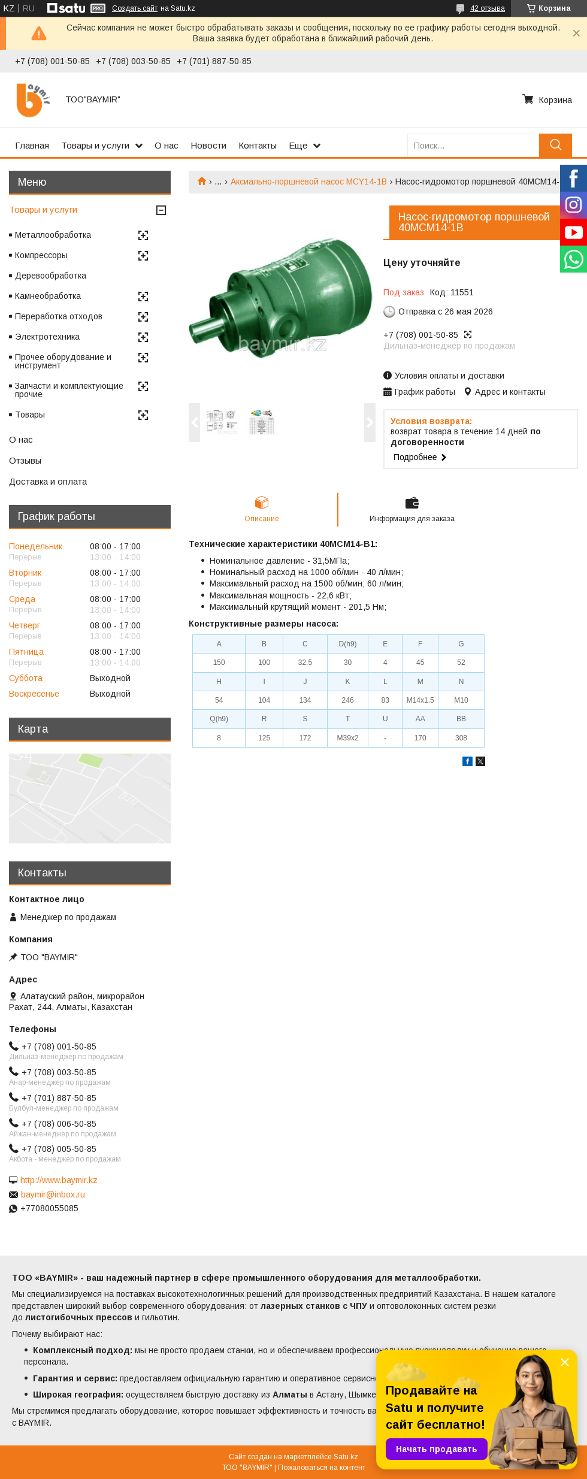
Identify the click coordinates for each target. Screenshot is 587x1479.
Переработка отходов (58, 316)
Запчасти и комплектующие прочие (69, 390)
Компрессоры (41, 255)
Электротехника (47, 336)
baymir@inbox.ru (53, 1194)
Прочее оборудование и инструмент (63, 361)
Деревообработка (50, 275)
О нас (166, 145)
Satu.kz (346, 1457)
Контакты (257, 145)
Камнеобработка (48, 296)
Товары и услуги (95, 145)
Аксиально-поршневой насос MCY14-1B (309, 181)
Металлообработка (53, 235)
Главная (32, 145)
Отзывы (25, 460)
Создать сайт (135, 8)
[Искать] (555, 145)
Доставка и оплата (48, 481)
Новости (208, 145)
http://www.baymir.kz (59, 1180)
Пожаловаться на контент (321, 1467)
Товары (30, 414)
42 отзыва (487, 8)
